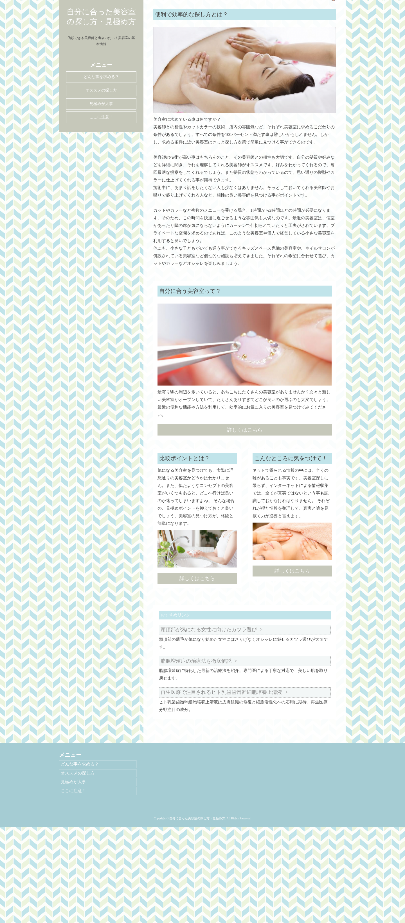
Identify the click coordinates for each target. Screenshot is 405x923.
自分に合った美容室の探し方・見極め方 (101, 17)
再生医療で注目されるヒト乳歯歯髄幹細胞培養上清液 (221, 788)
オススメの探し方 (101, 90)
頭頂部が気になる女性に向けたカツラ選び (209, 725)
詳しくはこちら (244, 525)
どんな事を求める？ (101, 77)
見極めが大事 (101, 104)
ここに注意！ (101, 117)
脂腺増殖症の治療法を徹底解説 (196, 757)
